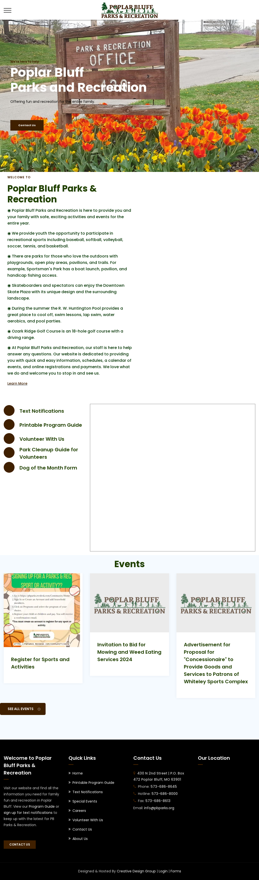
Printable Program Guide (50, 425)
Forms (176, 871)
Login (163, 871)
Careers (79, 810)
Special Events (84, 801)
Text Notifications (41, 411)
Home (77, 773)
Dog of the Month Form (48, 467)
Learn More (17, 383)
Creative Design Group (136, 871)
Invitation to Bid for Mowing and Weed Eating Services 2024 (129, 652)
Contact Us (27, 125)
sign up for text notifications (28, 812)
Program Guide (42, 806)
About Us (80, 838)
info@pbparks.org (159, 807)
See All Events (24, 708)
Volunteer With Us (41, 439)
